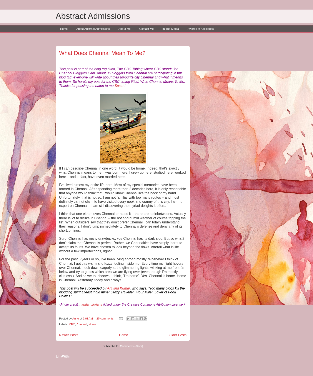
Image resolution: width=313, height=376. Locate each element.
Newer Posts (68, 335)
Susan (119, 86)
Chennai (82, 324)
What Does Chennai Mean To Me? (102, 53)
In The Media (170, 28)
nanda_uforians (91, 304)
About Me (124, 28)
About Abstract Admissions (93, 28)
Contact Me (146, 28)
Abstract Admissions (93, 16)
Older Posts (177, 335)
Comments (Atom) (131, 346)
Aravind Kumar (118, 288)
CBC (72, 324)
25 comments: (106, 318)
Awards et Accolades (201, 28)
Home (64, 28)
